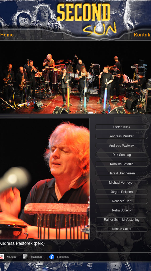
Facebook (63, 256)
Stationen (36, 256)
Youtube (11, 256)
